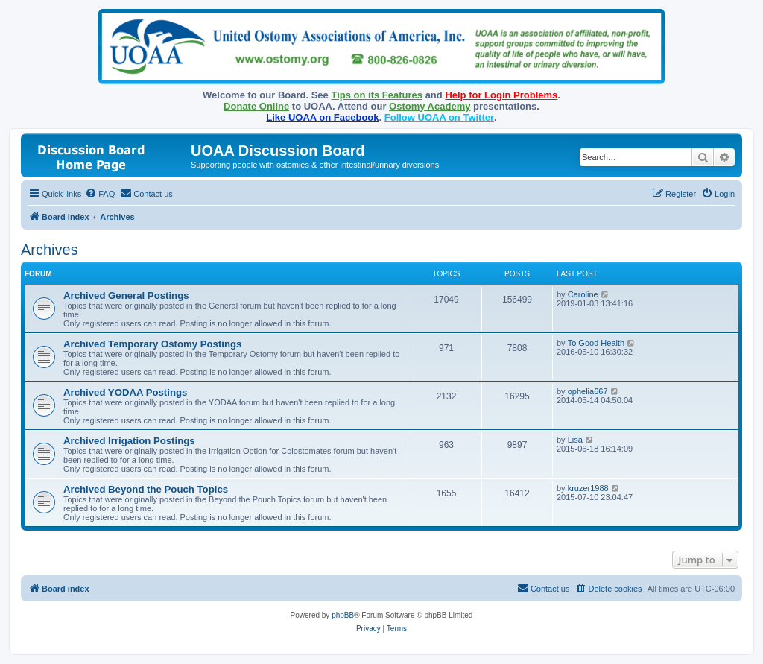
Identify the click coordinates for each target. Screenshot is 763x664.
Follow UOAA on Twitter (439, 117)
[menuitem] (100, 194)
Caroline (583, 294)
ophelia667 (588, 391)
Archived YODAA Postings (125, 392)
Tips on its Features (376, 95)
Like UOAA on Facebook (322, 117)
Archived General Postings (126, 295)
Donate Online (256, 106)
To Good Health (596, 342)
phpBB (343, 615)
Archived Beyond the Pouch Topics (145, 489)
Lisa (575, 439)
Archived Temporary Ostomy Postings (152, 344)
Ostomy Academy (429, 106)
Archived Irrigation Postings (129, 440)
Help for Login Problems (501, 95)
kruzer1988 (588, 488)
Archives (49, 249)
